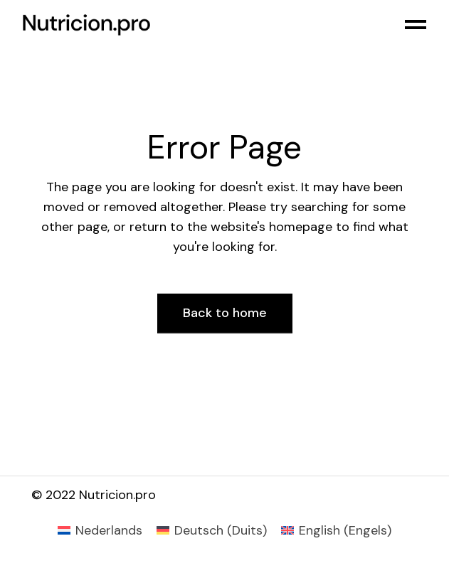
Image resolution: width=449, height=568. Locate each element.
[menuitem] (100, 530)
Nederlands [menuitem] (108, 530)
